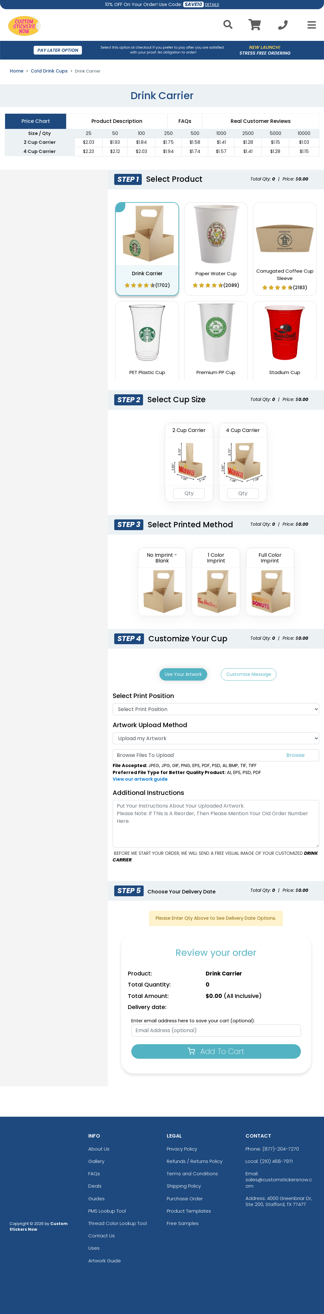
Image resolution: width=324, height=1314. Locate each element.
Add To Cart (216, 1050)
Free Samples (183, 1222)
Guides (96, 1197)
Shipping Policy (184, 1185)
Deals (95, 1185)
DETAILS (212, 4)
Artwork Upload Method (150, 724)
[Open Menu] (309, 25)
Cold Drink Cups (49, 71)
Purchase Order (185, 1197)
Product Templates (189, 1209)
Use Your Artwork (183, 674)
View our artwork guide (140, 778)
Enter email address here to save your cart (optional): (193, 1020)
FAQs (94, 1172)
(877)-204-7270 (280, 1147)
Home (16, 71)
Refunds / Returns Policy (194, 1160)
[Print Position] (216, 708)
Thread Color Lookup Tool (117, 1222)
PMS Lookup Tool (107, 1209)
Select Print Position (143, 694)
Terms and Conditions (192, 1172)
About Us (98, 1147)
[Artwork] (216, 737)
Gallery (96, 1160)
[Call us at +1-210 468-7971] (283, 26)
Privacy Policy (182, 1147)
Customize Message (248, 674)
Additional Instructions (148, 791)
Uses (94, 1247)
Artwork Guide (104, 1259)
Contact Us (101, 1234)
